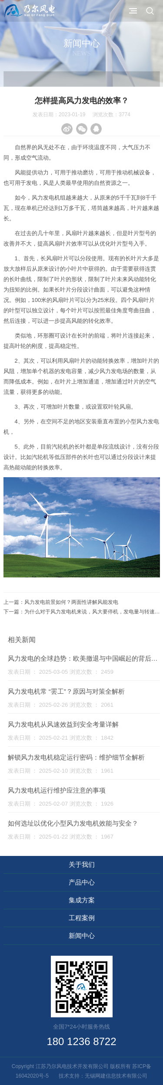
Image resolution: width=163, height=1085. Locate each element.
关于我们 (82, 864)
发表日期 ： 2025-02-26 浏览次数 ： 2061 (60, 704)
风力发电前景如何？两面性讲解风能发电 (71, 602)
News (81, 53)
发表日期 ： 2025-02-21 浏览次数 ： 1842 (60, 737)
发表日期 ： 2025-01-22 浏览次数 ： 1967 (60, 836)
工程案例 (82, 917)
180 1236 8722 (81, 1041)
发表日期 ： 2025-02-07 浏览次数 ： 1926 (60, 803)
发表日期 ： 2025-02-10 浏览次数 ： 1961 (60, 770)
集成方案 (82, 900)
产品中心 (82, 882)
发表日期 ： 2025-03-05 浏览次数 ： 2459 (60, 672)
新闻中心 (82, 935)
